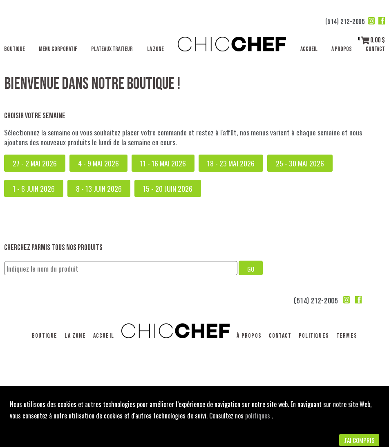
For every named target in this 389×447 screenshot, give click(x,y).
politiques (258, 415)
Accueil (308, 49)
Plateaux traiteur (112, 49)
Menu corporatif (58, 49)
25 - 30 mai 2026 (300, 163)
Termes (346, 336)
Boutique (14, 49)
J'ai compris (359, 440)
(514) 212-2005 (345, 22)
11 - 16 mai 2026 (163, 163)
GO (250, 268)
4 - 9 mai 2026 (98, 163)
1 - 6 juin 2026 (34, 188)
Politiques (314, 336)
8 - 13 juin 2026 (99, 188)
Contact (375, 49)
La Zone (155, 49)
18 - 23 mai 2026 (231, 163)
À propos (341, 49)
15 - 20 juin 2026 (167, 188)
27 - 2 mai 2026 (35, 163)
